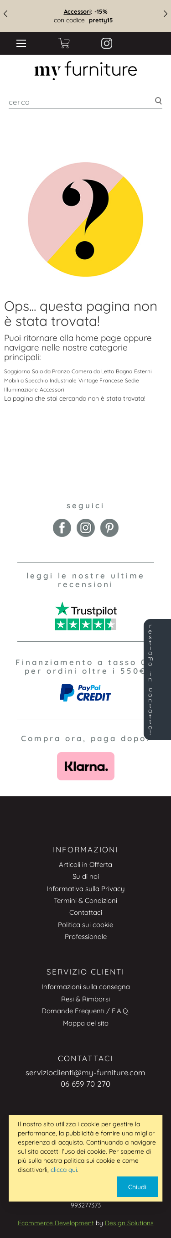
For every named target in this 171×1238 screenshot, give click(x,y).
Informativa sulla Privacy (86, 888)
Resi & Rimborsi (85, 999)
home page (98, 337)
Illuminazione (21, 389)
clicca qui (64, 1170)
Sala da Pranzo (51, 371)
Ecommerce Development (56, 1223)
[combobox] (86, 102)
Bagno (124, 371)
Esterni (143, 371)
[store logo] (85, 70)
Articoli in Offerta (85, 864)
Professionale (86, 936)
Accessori (77, 11)
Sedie (132, 380)
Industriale (63, 380)
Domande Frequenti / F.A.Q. (85, 1010)
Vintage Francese (100, 380)
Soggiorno (17, 371)
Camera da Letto (93, 371)
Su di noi (86, 876)
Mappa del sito (86, 1023)
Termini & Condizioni (85, 900)
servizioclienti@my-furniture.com (85, 1072)
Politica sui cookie (85, 924)
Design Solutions (129, 1223)
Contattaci (85, 912)
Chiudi (137, 1187)
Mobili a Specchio (26, 380)
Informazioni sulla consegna (85, 986)
